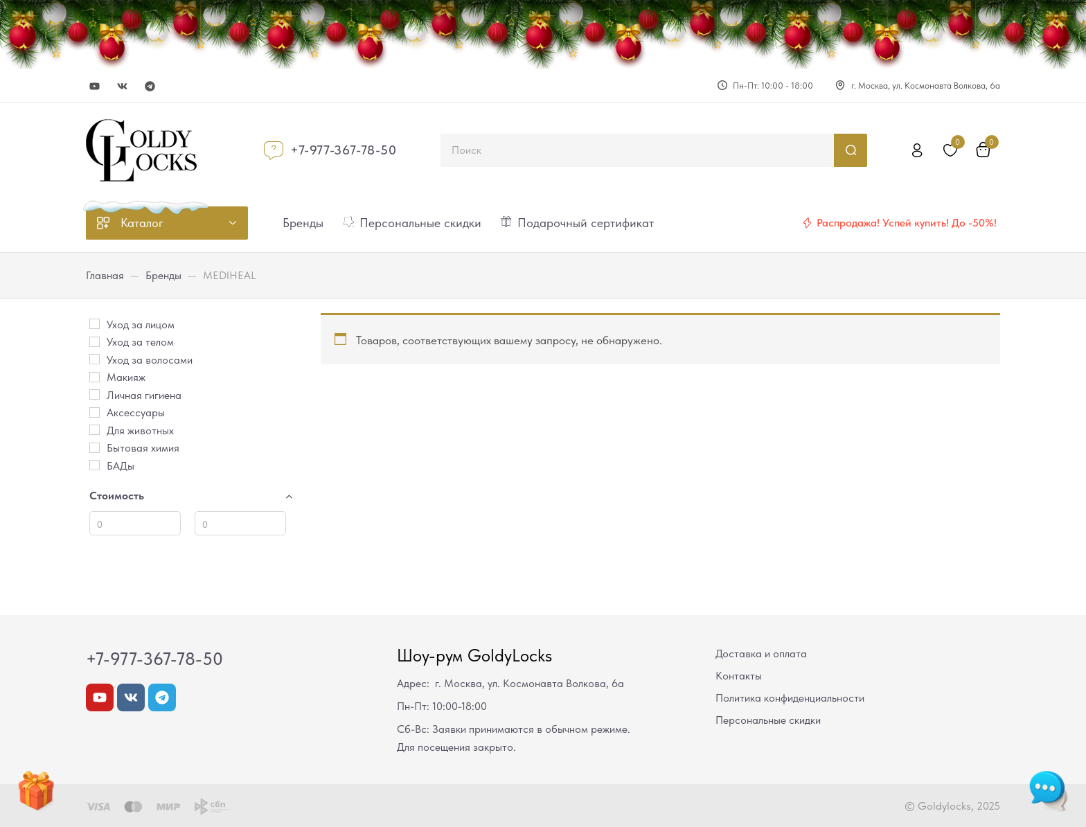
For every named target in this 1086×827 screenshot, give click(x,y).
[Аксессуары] (94, 412)
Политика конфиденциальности (789, 697)
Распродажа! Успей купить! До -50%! (907, 222)
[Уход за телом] (94, 342)
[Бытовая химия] (94, 448)
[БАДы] (94, 465)
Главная (105, 275)
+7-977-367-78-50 (343, 150)
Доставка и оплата (761, 653)
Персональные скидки (768, 720)
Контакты (738, 675)
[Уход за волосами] (94, 359)
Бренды (163, 275)
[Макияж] (94, 377)
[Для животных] (94, 430)
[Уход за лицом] (94, 324)
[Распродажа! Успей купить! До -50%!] (806, 223)
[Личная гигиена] (94, 394)
